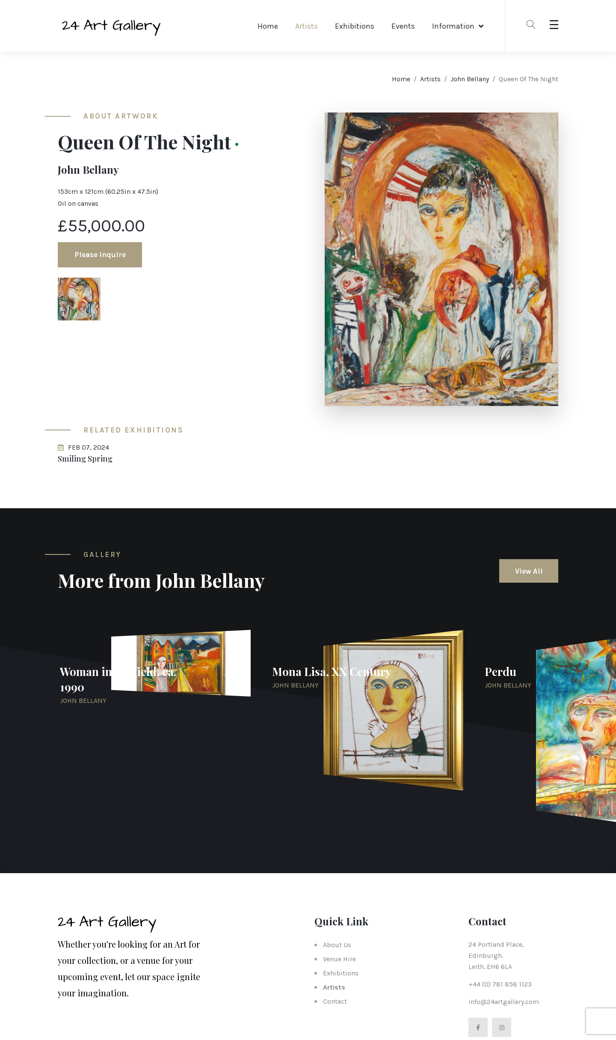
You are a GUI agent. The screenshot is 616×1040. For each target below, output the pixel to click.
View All (529, 571)
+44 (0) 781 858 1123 (500, 984)
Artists (306, 26)
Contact (335, 1001)
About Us (337, 945)
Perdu (500, 671)
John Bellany (469, 79)
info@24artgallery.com (503, 1002)
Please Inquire (100, 254)
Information (453, 26)
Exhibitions (354, 26)
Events (403, 26)
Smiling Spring (85, 458)
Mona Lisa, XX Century (331, 671)
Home (268, 26)
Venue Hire (339, 959)
